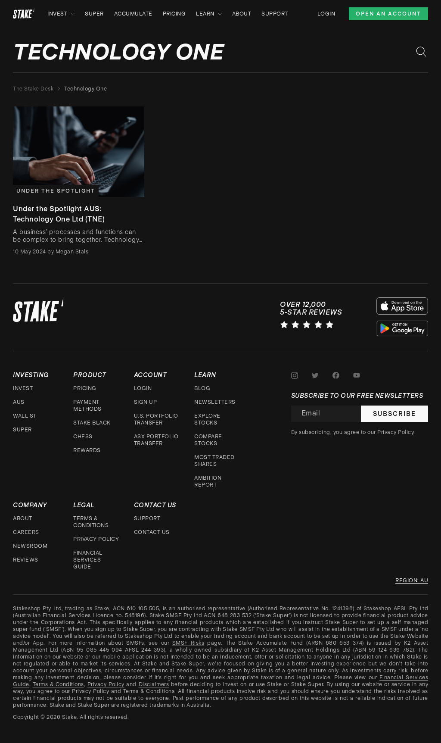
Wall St (25, 416)
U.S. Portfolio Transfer (156, 419)
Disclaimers (154, 684)
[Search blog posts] (421, 51)
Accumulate (133, 14)
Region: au (411, 581)
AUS (19, 402)
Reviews (25, 560)
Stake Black (92, 423)
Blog (202, 388)
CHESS (83, 437)
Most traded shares (214, 460)
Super (94, 14)
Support (274, 14)
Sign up (145, 402)
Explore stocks (207, 419)
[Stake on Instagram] (294, 375)
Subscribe (394, 414)
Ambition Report (207, 481)
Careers (26, 532)
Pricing (174, 14)
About (242, 14)
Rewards (87, 450)
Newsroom (30, 546)
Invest (61, 14)
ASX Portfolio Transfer (156, 440)
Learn (209, 14)
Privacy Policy (96, 539)
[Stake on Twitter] (315, 375)
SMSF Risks (188, 643)
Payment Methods (87, 405)
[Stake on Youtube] (356, 375)
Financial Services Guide (87, 560)
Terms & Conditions (91, 521)
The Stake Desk (33, 89)
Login (326, 14)
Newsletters (215, 402)
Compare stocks (208, 440)
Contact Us (152, 532)
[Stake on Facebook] (336, 375)
